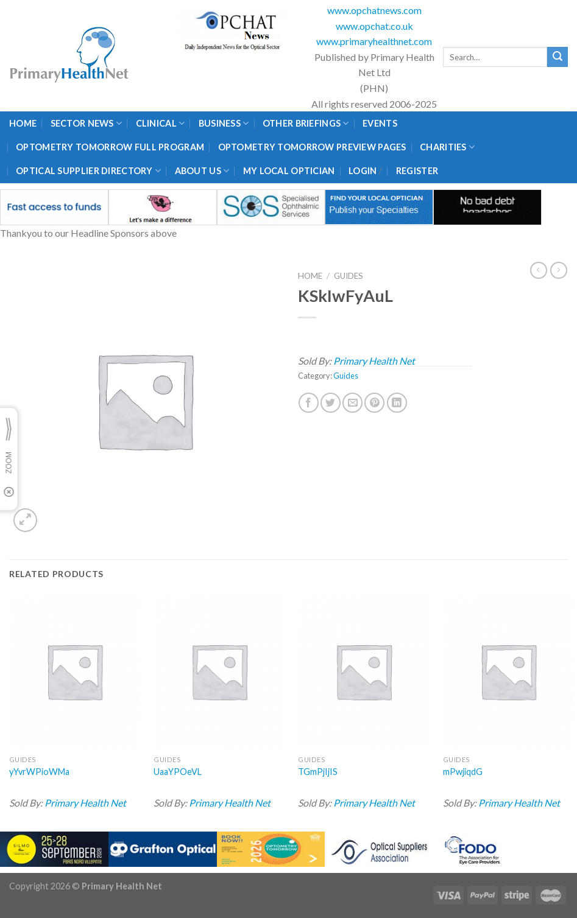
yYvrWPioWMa (39, 771)
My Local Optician (289, 171)
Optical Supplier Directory (88, 171)
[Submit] (557, 57)
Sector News (86, 123)
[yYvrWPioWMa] (74, 671)
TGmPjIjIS (318, 771)
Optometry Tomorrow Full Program (110, 147)
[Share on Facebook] (309, 403)
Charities (447, 147)
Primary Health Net (374, 360)
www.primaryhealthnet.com (374, 41)
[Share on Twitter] (330, 403)
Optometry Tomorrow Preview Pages (312, 147)
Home (23, 123)
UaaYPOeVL (178, 771)
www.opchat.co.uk (374, 26)
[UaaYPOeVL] (219, 671)
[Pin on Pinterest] (374, 403)
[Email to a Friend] (352, 403)
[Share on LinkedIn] (397, 403)
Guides (348, 276)
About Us (202, 171)
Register (417, 171)
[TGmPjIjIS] (363, 671)
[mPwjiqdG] (508, 671)
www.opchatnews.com (374, 10)
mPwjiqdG (463, 771)
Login (363, 171)
